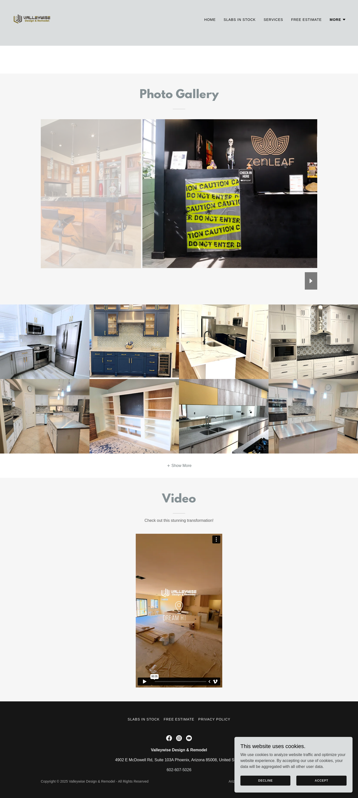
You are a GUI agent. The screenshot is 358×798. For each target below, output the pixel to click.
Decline (279, 780)
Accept (325, 780)
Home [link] (210, 28)
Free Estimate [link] (306, 28)
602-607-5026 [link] (179, 770)
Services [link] (273, 28)
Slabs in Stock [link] (240, 28)
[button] (338, 28)
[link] (32, 26)
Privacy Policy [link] (214, 719)
